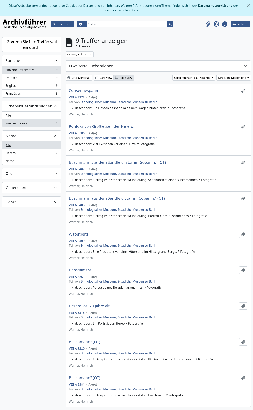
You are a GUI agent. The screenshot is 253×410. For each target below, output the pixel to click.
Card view (103, 77)
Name (11, 135)
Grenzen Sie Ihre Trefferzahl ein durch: (32, 44)
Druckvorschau (78, 77)
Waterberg (78, 234)
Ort (9, 173)
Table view (123, 77)
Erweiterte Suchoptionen (91, 66)
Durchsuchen (61, 24)
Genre (11, 201)
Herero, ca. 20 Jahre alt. (90, 306)
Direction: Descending (232, 77)
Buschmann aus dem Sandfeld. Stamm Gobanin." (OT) (117, 162)
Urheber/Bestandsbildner (29, 106)
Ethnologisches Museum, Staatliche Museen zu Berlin (119, 102)
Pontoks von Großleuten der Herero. (101, 126)
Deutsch (31, 78)
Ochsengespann (83, 90)
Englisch (31, 86)
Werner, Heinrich (31, 124)
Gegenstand (16, 187)
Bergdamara (80, 270)
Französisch (31, 94)
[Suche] (127, 24)
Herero (31, 154)
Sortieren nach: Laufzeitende (192, 77)
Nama (31, 162)
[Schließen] (248, 5)
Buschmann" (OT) (84, 342)
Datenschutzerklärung (215, 5)
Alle (8, 115)
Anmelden (239, 24)
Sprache (13, 60)
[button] (208, 24)
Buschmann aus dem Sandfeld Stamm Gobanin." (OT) (117, 198)
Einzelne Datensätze (31, 71)
